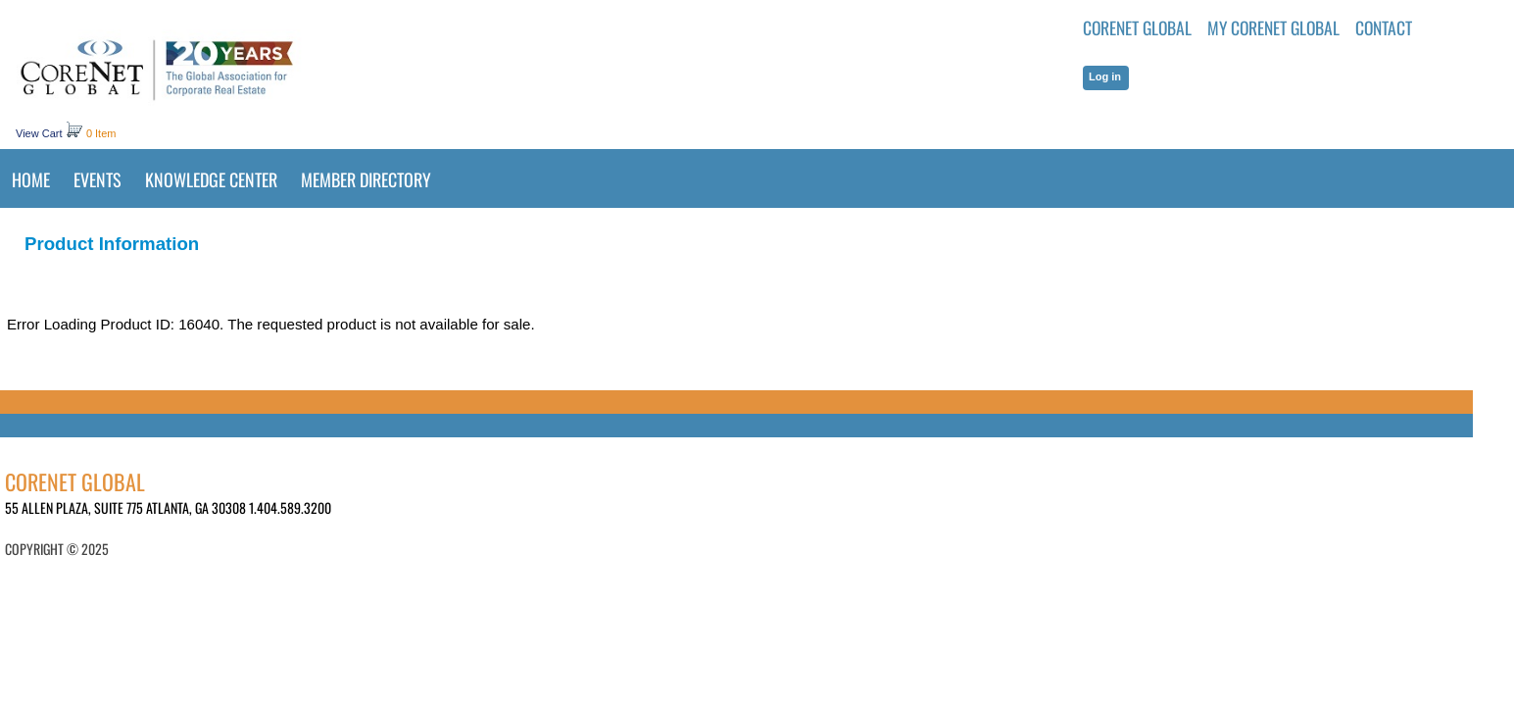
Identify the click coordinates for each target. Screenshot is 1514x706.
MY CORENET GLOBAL (1273, 27)
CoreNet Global (1137, 27)
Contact (1383, 27)
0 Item (101, 133)
